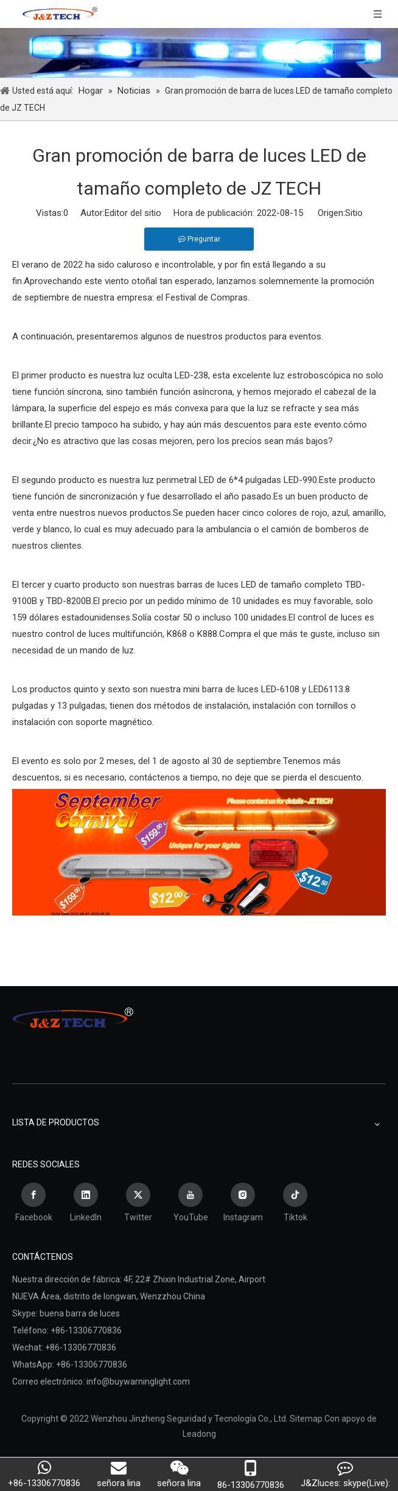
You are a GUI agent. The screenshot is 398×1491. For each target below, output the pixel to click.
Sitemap (306, 1418)
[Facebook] (33, 1204)
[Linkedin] (86, 1204)
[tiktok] (295, 1204)
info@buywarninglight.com (138, 1381)
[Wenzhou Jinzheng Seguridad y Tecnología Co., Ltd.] (199, 53)
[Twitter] (138, 1204)
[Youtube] (190, 1204)
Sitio (354, 212)
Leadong (199, 1434)
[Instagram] (243, 1204)
